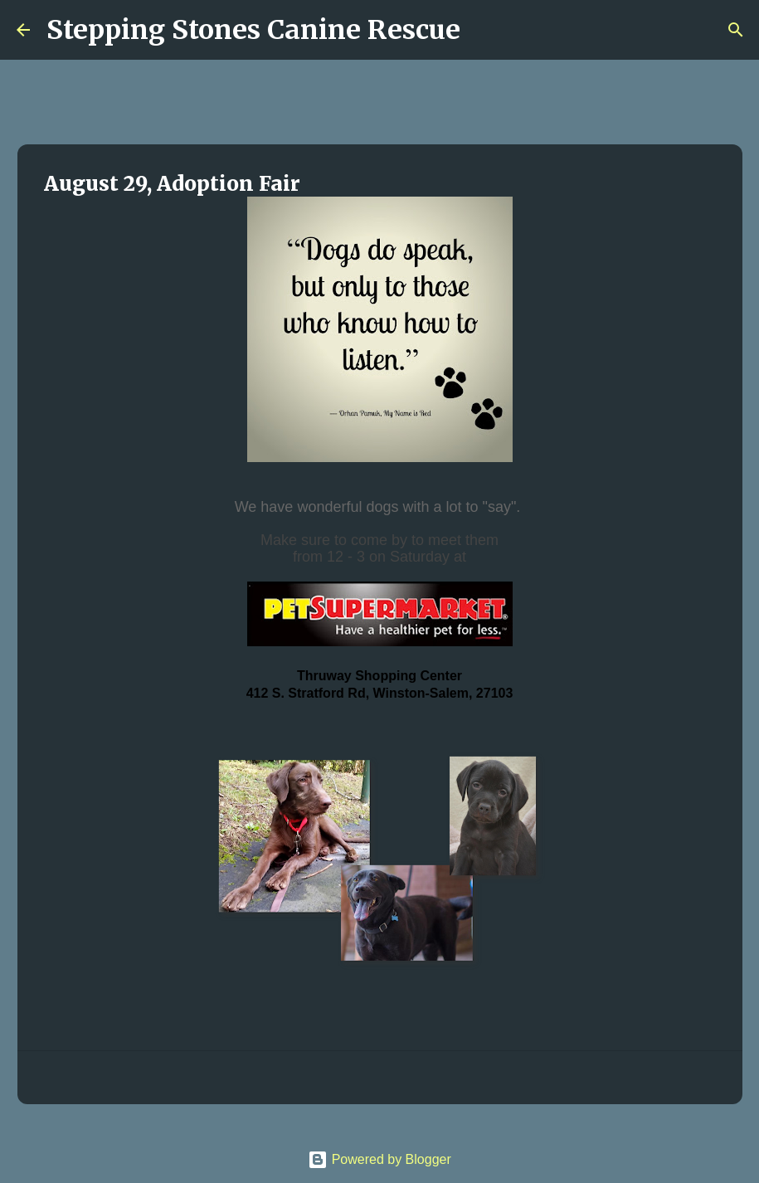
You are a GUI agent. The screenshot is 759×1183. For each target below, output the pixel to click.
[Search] (484, 30)
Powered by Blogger (379, 1159)
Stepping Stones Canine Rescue (253, 29)
